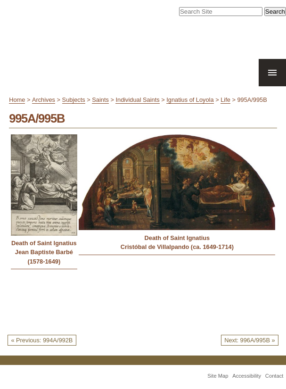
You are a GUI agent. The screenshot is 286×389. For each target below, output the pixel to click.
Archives (43, 99)
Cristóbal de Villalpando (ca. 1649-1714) (177, 246)
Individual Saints (137, 99)
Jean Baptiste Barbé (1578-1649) (44, 256)
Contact (274, 376)
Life (225, 99)
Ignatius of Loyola (189, 99)
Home (17, 99)
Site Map (217, 376)
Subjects (73, 99)
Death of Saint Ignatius (44, 243)
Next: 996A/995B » (249, 340)
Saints (100, 99)
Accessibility (246, 376)
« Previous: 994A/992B (42, 340)
